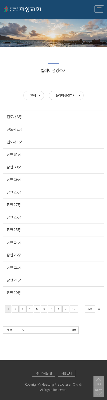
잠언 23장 (14, 255)
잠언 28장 (14, 192)
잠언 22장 (14, 267)
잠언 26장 (14, 217)
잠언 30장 (14, 167)
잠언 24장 (14, 242)
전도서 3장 (14, 117)
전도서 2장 (14, 129)
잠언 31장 (14, 155)
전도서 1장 (14, 142)
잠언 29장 (14, 180)
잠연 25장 (14, 230)
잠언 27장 (14, 205)
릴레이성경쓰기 (67, 95)
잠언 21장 (14, 280)
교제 (35, 95)
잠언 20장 (14, 293)
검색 (73, 330)
